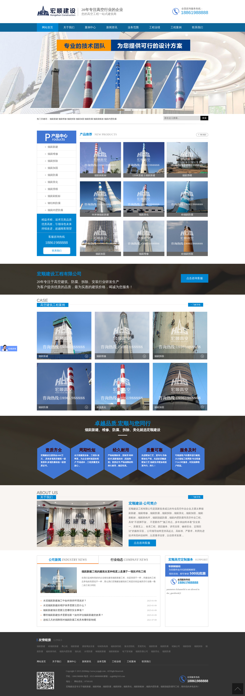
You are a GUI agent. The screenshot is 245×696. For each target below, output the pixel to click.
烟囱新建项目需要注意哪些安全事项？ (63, 610)
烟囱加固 (53, 168)
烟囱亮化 (155, 651)
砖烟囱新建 (53, 646)
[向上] (237, 688)
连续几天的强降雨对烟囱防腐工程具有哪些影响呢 (69, 620)
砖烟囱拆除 (187, 254)
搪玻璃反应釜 (88, 646)
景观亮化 (142, 646)
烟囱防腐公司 (142, 651)
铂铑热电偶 (103, 646)
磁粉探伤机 (116, 646)
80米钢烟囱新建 (100, 214)
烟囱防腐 (53, 175)
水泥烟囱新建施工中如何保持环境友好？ (64, 600)
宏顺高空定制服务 (180, 559)
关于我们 (68, 27)
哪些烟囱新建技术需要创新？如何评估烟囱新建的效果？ (73, 615)
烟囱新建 (53, 147)
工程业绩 (154, 27)
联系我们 (197, 27)
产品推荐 (86, 134)
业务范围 (133, 27)
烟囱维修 (53, 154)
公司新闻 (68, 559)
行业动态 (129, 559)
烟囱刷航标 (54, 196)
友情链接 (45, 640)
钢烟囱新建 (100, 651)
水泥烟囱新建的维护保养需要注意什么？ (64, 605)
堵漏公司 (176, 646)
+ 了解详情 (196, 305)
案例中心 (90, 27)
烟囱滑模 (53, 189)
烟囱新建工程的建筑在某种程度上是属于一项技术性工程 (114, 571)
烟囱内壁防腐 (55, 210)
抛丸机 (78, 651)
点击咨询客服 (194, 278)
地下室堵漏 (127, 651)
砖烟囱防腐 (187, 214)
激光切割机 (129, 646)
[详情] (93, 585)
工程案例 (176, 27)
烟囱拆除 (53, 161)
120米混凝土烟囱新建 (143, 175)
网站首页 (47, 27)
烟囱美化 (53, 182)
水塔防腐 (88, 651)
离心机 (65, 646)
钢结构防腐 (54, 203)
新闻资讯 (111, 27)
